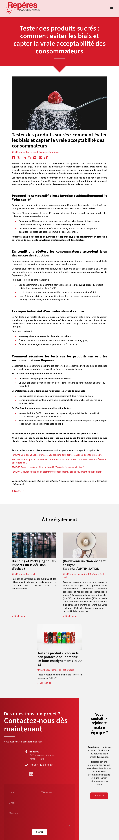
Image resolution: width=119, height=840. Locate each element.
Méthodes (20, 152)
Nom (11, 792)
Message (13, 813)
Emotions (54, 152)
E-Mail (12, 802)
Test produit (32, 152)
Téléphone (46, 792)
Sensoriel (43, 152)
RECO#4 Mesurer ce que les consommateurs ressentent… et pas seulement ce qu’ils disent (57, 471)
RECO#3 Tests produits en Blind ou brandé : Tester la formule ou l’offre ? (48, 467)
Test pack (30, 574)
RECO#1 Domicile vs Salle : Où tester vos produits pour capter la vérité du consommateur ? (57, 455)
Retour (18, 491)
